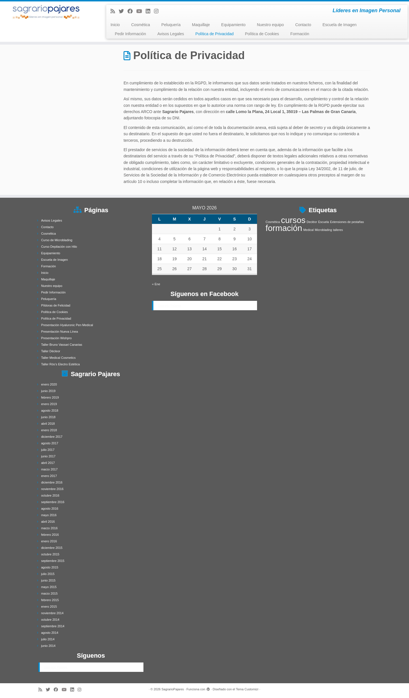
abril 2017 (48, 462)
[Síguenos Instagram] (158, 11)
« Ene (156, 284)
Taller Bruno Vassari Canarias (61, 344)
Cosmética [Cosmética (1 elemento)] (273, 222)
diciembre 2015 (51, 547)
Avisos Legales (170, 34)
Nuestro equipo (270, 24)
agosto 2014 (50, 632)
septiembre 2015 (52, 560)
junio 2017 (48, 456)
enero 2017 (49, 476)
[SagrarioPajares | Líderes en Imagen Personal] (47, 12)
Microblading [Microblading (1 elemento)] (323, 230)
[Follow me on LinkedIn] (150, 11)
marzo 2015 (49, 593)
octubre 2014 (50, 619)
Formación (299, 34)
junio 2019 (48, 391)
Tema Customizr (247, 689)
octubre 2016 (50, 495)
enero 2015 (49, 606)
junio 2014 (48, 645)
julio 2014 (48, 639)
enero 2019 (49, 404)
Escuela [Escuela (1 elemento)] (323, 222)
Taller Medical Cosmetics (58, 357)
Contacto (303, 24)
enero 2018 (49, 430)
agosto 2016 (50, 508)
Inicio (115, 24)
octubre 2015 (50, 554)
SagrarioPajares (172, 689)
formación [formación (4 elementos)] (284, 228)
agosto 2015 (50, 567)
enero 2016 (49, 541)
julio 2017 (48, 449)
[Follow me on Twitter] (123, 11)
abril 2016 (48, 521)
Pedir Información (130, 34)
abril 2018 (48, 423)
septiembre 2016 (52, 502)
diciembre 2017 (51, 436)
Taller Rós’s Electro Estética (60, 364)
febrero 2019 (50, 397)
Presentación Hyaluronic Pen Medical (67, 325)
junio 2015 (48, 580)
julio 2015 (48, 574)
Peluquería (171, 24)
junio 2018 (48, 417)
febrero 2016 (50, 534)
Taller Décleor (50, 351)
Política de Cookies (262, 34)
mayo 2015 (49, 587)
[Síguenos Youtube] (141, 11)
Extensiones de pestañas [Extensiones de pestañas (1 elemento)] (347, 222)
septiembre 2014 (52, 626)
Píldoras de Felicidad (55, 305)
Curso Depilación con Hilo (59, 246)
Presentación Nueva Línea (59, 331)
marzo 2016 (49, 528)
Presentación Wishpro (56, 338)
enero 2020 (49, 384)
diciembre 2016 (51, 482)
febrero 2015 (50, 600)
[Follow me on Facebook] (132, 11)
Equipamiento (233, 24)
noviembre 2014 (52, 613)
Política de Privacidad (214, 34)
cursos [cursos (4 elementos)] (293, 220)
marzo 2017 (49, 469)
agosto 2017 (50, 443)
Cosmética (140, 24)
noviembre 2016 (52, 489)
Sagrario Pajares (55, 667)
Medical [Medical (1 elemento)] (308, 230)
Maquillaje (201, 24)
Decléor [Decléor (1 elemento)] (312, 222)
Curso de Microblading (56, 240)
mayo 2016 (49, 515)
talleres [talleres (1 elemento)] (338, 230)
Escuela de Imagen (339, 24)
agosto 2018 (50, 410)
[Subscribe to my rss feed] (114, 11)
